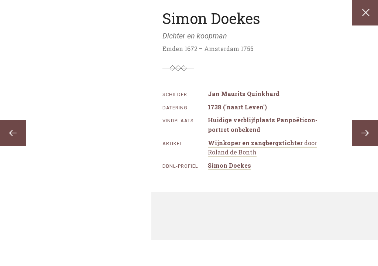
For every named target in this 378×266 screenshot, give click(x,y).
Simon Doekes (229, 165)
